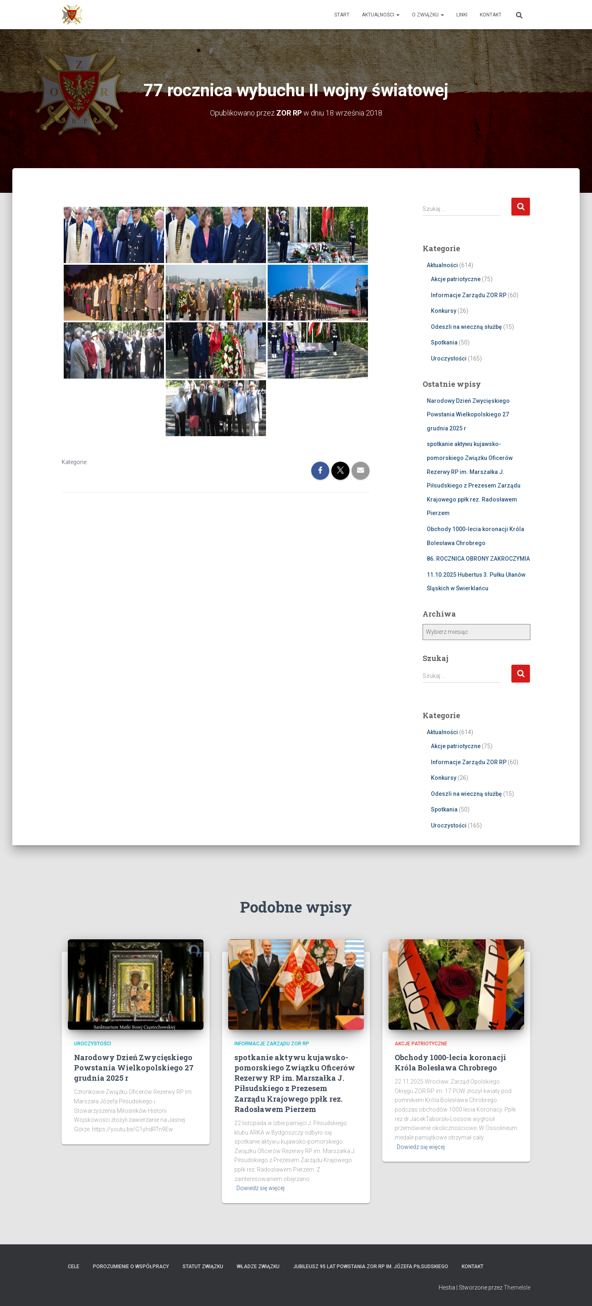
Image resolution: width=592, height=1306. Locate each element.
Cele (73, 1266)
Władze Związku (258, 1266)
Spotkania (444, 342)
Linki (461, 15)
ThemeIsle (517, 1287)
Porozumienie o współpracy (131, 1266)
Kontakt (491, 15)
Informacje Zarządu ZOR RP (468, 295)
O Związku (428, 15)
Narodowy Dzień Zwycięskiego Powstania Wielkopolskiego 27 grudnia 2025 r (468, 415)
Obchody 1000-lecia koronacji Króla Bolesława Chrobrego (450, 1062)
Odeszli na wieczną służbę (466, 327)
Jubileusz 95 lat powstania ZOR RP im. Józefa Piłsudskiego (370, 1266)
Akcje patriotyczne (456, 279)
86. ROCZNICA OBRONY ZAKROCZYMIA (478, 558)
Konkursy (443, 310)
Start (341, 15)
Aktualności (381, 15)
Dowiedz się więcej (260, 1188)
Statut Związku (203, 1266)
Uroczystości (449, 358)
